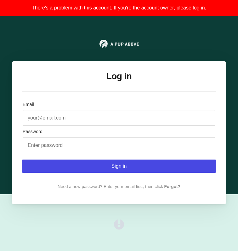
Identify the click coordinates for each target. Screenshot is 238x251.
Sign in (119, 166)
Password (32, 131)
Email (28, 104)
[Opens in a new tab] (119, 228)
